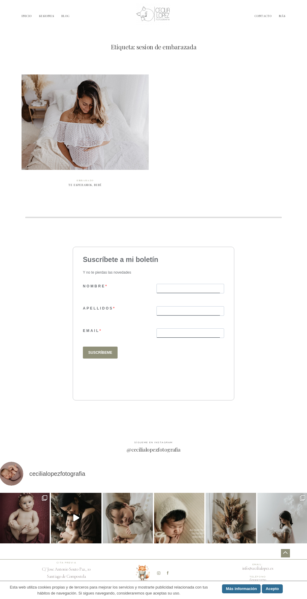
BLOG (65, 15)
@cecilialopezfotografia (153, 449)
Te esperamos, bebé (85, 134)
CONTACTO (263, 15)
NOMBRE (94, 286)
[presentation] (128, 378)
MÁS (282, 15)
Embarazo (85, 180)
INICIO (27, 15)
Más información (241, 588)
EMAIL (91, 331)
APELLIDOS (98, 308)
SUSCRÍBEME (100, 352)
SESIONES (46, 15)
